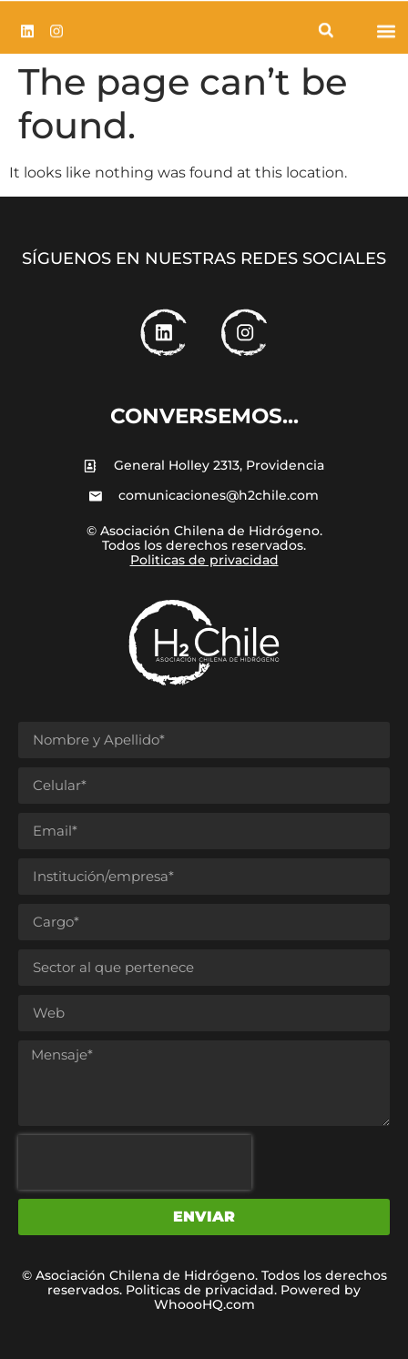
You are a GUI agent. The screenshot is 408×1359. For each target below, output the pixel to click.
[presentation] (134, 1162)
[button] (326, 32)
